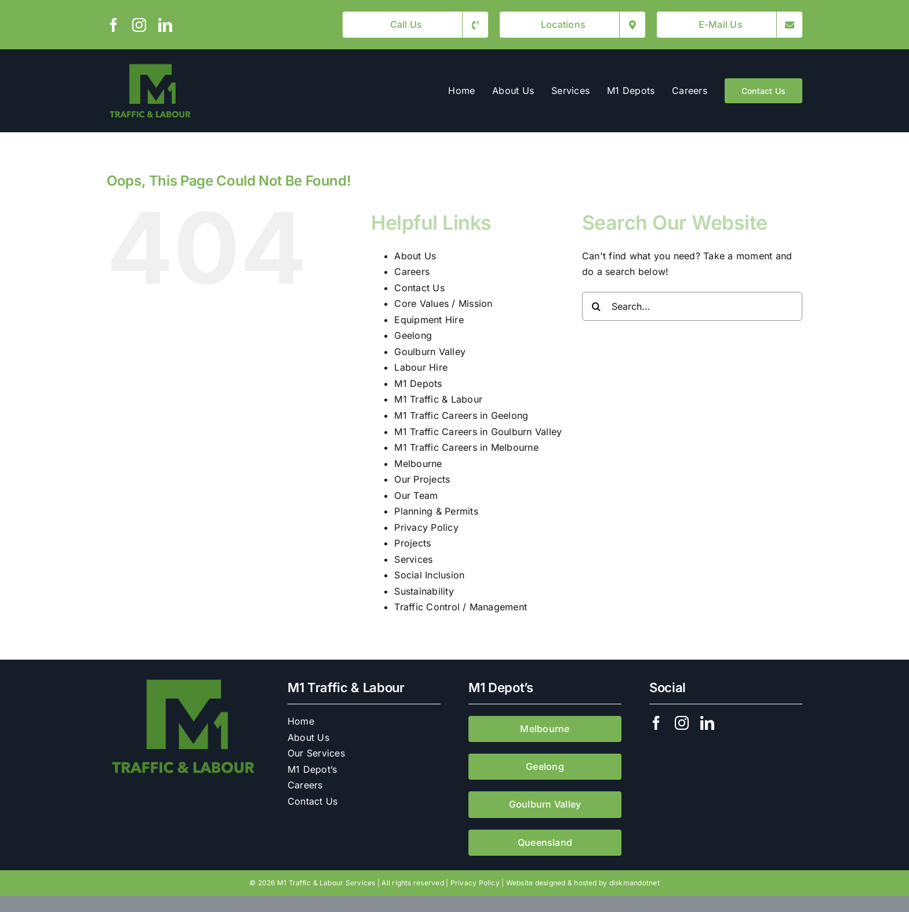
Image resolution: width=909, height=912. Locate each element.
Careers (412, 271)
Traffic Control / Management (460, 607)
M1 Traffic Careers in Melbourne (466, 447)
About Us (415, 256)
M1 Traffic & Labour (438, 399)
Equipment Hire (428, 319)
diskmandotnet (634, 882)
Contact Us (419, 288)
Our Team (416, 495)
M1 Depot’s (312, 769)
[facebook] (114, 25)
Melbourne (418, 463)
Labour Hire (421, 367)
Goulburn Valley (430, 351)
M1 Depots (418, 383)
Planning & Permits (436, 511)
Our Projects (422, 479)
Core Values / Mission (443, 303)
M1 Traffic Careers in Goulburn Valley (478, 431)
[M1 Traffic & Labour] (150, 65)
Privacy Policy (426, 527)
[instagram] (139, 25)
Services (413, 559)
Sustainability (423, 591)
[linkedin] (165, 25)
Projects (412, 543)
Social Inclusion (429, 575)
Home (301, 721)
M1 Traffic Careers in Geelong (461, 415)
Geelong (413, 335)
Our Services (316, 753)
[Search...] (692, 306)
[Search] (596, 306)
